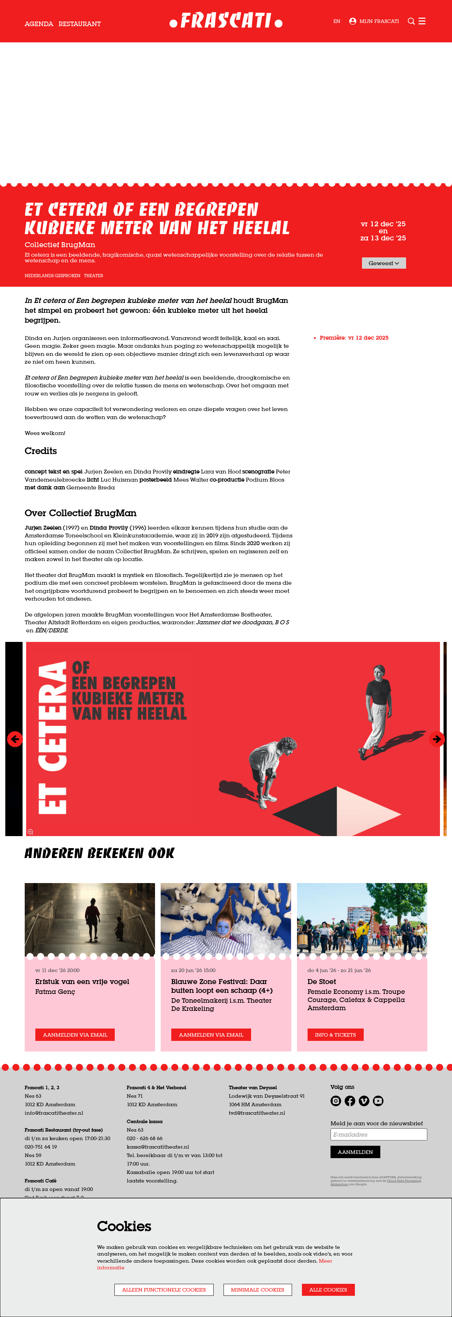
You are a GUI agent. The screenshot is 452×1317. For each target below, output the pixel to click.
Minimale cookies (250, 1289)
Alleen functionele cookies (150, 1289)
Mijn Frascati (374, 21)
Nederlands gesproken (53, 325)
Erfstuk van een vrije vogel (82, 1031)
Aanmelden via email (78, 1084)
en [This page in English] (336, 21)
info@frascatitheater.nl (54, 1163)
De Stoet (322, 1031)
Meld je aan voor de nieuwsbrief (377, 1173)
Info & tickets (338, 1084)
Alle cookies (326, 1289)
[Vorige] (15, 789)
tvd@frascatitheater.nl (257, 1163)
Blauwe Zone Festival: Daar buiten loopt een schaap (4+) (222, 1035)
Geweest (384, 312)
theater (93, 325)
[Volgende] (437, 789)
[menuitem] (39, 24)
